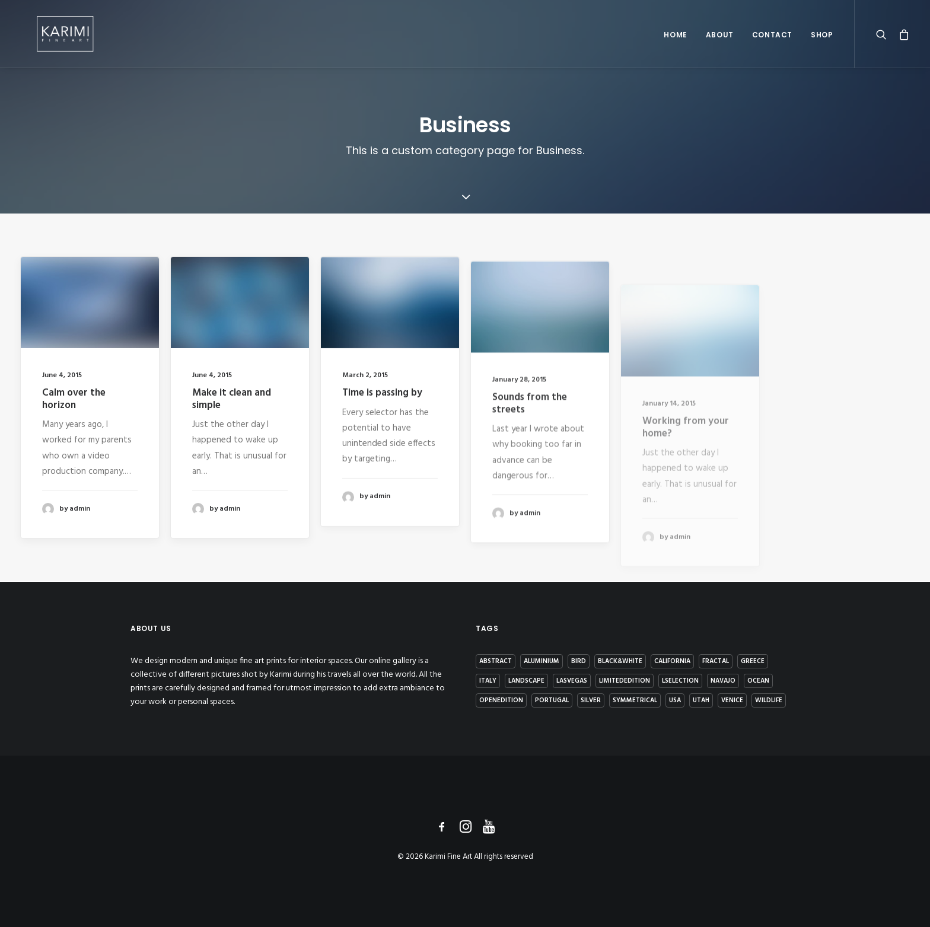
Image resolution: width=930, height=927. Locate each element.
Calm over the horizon (74, 399)
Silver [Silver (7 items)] (591, 700)
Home (675, 42)
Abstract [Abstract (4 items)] (495, 661)
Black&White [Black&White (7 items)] (620, 661)
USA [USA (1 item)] (675, 700)
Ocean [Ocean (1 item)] (758, 681)
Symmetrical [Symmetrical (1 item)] (635, 700)
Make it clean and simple (231, 399)
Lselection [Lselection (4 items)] (680, 681)
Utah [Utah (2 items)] (701, 700)
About (720, 42)
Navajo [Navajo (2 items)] (723, 681)
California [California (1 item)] (672, 661)
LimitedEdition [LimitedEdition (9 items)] (624, 681)
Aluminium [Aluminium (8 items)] (541, 661)
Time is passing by (382, 407)
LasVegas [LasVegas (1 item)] (571, 681)
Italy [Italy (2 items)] (487, 681)
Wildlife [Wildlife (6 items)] (768, 700)
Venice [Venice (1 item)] (732, 700)
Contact (772, 42)
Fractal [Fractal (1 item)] (715, 661)
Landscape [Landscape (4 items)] (526, 681)
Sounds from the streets (529, 441)
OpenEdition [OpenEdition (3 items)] (501, 700)
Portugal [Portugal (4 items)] (552, 700)
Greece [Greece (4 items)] (753, 661)
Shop (822, 42)
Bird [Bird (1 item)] (578, 661)
